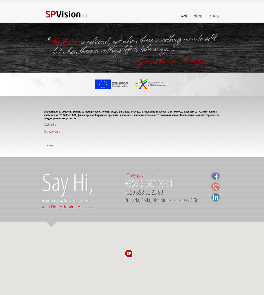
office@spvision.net (139, 175)
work (184, 16)
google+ (215, 186)
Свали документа (52, 131)
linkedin (215, 197)
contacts (214, 16)
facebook (215, 176)
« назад (50, 145)
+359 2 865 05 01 (149, 183)
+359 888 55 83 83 (144, 192)
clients (198, 16)
